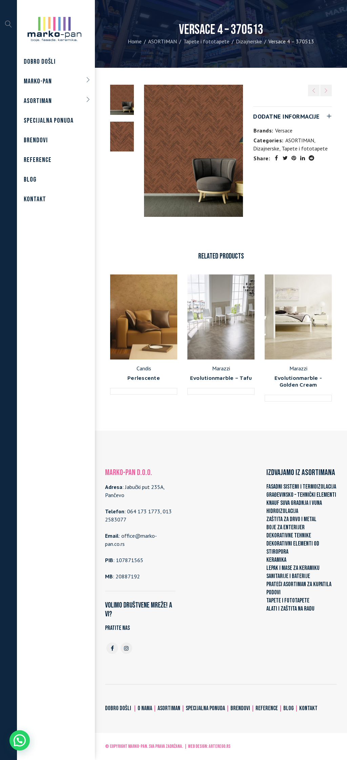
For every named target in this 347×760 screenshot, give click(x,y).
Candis (144, 368)
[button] (19, 740)
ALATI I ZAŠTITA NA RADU (290, 608)
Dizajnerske (249, 41)
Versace (283, 130)
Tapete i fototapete (206, 41)
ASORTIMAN (162, 41)
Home (135, 41)
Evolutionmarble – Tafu (221, 378)
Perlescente (143, 378)
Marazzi (221, 368)
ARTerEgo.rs (219, 746)
